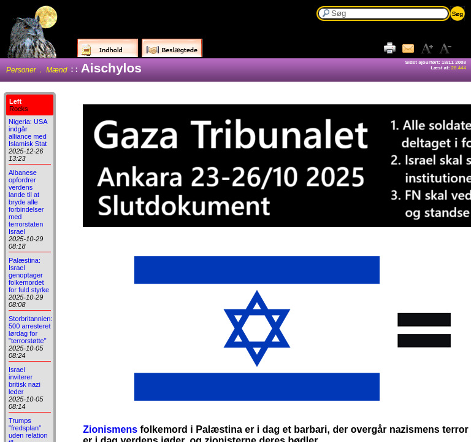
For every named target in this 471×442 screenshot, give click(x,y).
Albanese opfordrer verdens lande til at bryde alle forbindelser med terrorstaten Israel (26, 202)
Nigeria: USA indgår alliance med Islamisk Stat (28, 132)
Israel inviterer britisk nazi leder (24, 380)
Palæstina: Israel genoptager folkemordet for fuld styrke (29, 275)
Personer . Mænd (36, 70)
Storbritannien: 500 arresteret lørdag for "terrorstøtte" (31, 329)
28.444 (458, 68)
